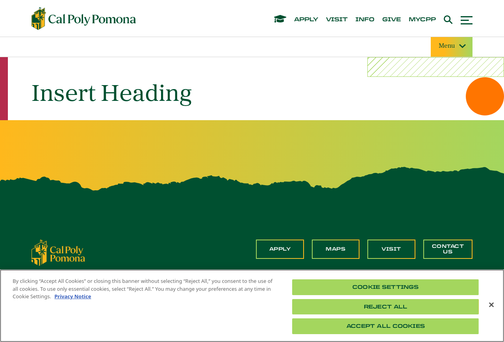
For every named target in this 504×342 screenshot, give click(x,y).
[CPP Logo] (58, 252)
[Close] (491, 305)
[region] (252, 306)
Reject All (385, 307)
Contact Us (448, 249)
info (365, 20)
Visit (391, 249)
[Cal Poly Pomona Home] (84, 18)
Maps (335, 249)
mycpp (422, 20)
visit (337, 20)
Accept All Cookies (385, 326)
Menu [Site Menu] (452, 46)
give (391, 20)
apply (306, 20)
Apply (280, 249)
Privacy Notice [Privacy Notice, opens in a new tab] (72, 296)
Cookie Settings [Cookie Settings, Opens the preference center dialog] (385, 287)
